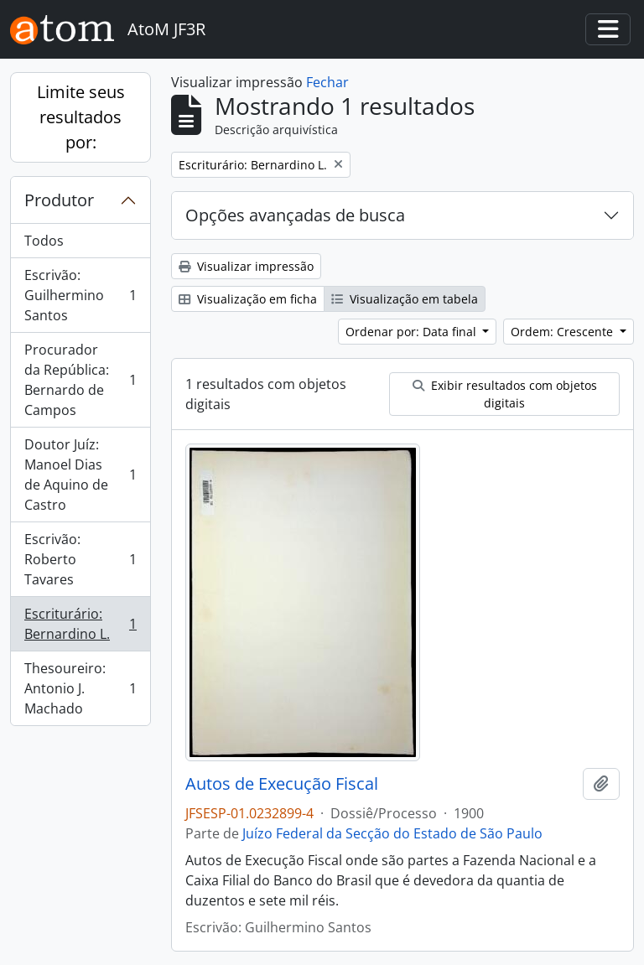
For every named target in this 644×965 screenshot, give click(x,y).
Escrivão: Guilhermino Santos (80, 295)
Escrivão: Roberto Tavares (80, 559)
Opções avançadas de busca (295, 215)
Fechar (327, 82)
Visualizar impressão (246, 266)
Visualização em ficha (248, 299)
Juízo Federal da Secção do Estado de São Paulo (392, 833)
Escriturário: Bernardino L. (80, 623)
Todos (44, 240)
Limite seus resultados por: (81, 116)
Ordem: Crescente (563, 332)
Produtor (59, 200)
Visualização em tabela (404, 299)
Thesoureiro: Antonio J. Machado (80, 688)
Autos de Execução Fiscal (281, 784)
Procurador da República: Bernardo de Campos (80, 379)
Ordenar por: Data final (412, 332)
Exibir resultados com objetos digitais (505, 394)
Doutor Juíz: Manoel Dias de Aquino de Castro (80, 474)
